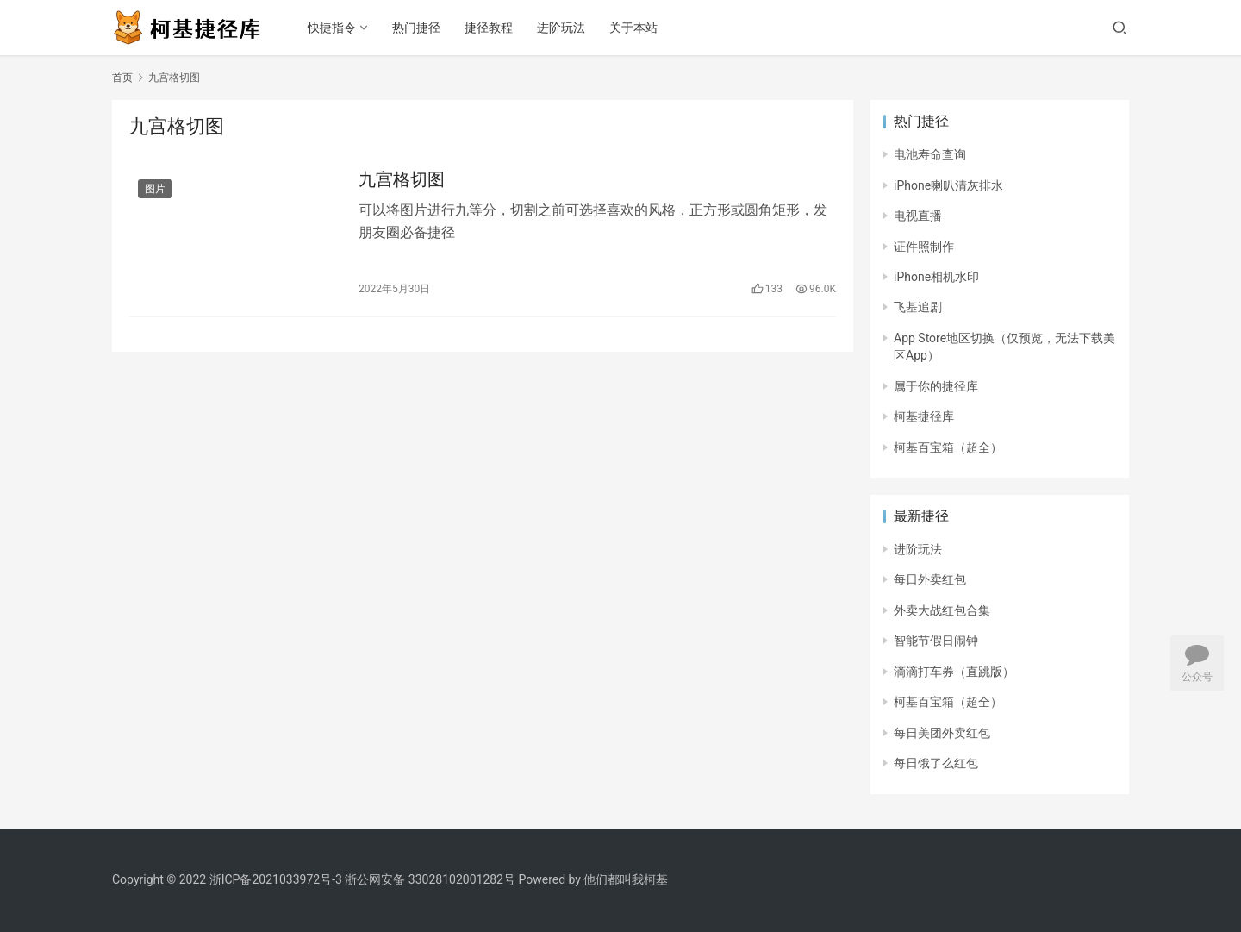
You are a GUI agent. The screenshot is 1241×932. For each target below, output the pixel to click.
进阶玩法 (561, 27)
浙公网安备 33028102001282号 (430, 879)
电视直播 (918, 215)
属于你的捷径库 (936, 386)
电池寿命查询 (930, 154)
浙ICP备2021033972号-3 (275, 879)
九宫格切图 (402, 179)
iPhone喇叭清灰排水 (948, 185)
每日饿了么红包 (936, 763)
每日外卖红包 (930, 579)
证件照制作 (924, 246)
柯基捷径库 (924, 416)
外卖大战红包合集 (942, 610)
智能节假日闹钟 (936, 640)
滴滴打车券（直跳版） (954, 672)
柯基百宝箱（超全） (948, 447)
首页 (122, 78)
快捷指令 (332, 27)
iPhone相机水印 (936, 277)
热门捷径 (416, 27)
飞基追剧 (918, 307)
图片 (155, 189)
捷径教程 (489, 27)
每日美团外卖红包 (942, 733)
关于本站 (633, 27)
